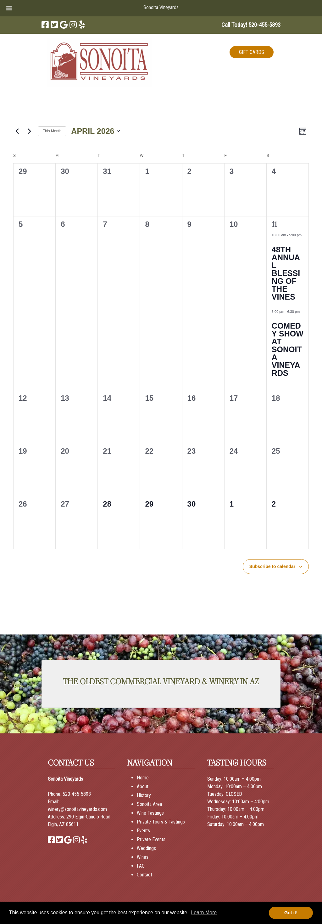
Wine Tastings (150, 813)
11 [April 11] (274, 224)
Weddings (146, 848)
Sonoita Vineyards (161, 7)
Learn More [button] (204, 912)
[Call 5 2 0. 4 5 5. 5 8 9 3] (264, 24)
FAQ (141, 866)
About (142, 786)
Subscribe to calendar (272, 566)
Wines (142, 857)
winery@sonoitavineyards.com (77, 809)
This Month (52, 131)
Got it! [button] (290, 912)
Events (143, 831)
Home (143, 778)
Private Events (151, 839)
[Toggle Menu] (9, 8)
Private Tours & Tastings (161, 822)
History (144, 795)
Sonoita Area (149, 804)
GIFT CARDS (251, 52)
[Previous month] (17, 131)
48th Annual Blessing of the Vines (286, 273)
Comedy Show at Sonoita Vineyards (287, 349)
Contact (144, 875)
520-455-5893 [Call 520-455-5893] (77, 794)
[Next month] (29, 131)
